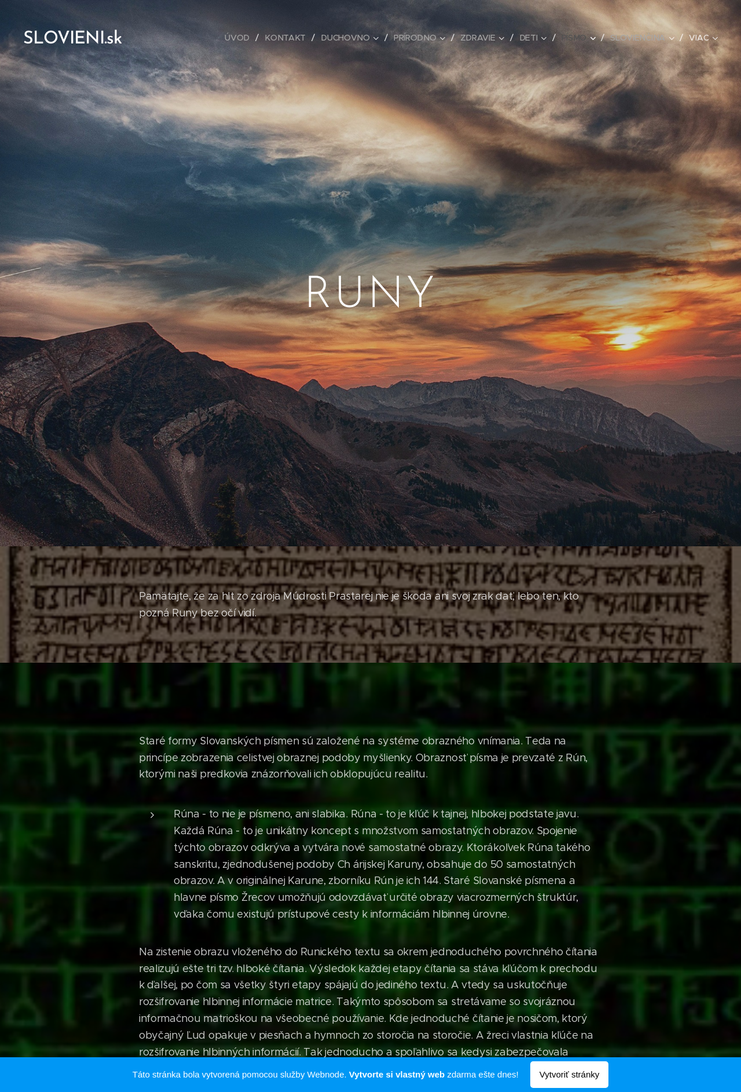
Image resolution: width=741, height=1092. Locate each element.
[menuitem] (240, 37)
